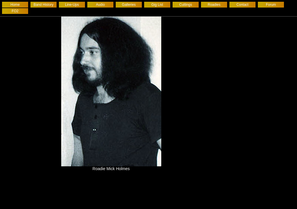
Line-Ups (72, 5)
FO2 (15, 11)
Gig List (157, 5)
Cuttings (185, 5)
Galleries (128, 5)
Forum (271, 5)
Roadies (214, 5)
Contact (242, 5)
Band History (44, 5)
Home (15, 5)
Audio (100, 5)
